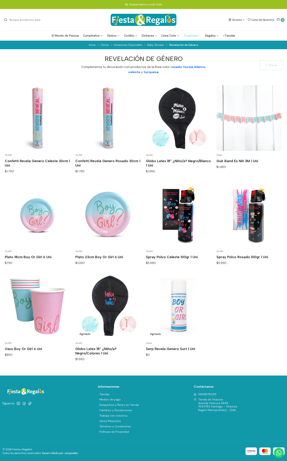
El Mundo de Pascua (65, 35)
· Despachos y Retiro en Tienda (118, 405)
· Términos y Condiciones (114, 426)
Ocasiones (192, 35)
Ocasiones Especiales (128, 45)
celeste (134, 72)
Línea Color (170, 35)
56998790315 (205, 394)
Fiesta (105, 45)
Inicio (92, 45)
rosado (176, 67)
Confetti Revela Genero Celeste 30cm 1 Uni (37, 163)
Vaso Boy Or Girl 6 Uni (23, 349)
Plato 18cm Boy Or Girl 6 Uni (28, 257)
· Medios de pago (109, 399)
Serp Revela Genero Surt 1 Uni (170, 349)
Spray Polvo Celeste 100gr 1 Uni (172, 257)
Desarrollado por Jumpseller (60, 453)
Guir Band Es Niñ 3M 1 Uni (237, 161)
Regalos (212, 35)
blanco (199, 67)
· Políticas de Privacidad (113, 432)
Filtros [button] (271, 65)
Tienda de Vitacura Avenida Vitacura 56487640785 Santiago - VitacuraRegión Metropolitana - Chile (215, 405)
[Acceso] (236, 19)
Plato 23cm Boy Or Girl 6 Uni (99, 257)
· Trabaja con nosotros (113, 415)
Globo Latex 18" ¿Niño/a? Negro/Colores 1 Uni (96, 351)
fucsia (188, 67)
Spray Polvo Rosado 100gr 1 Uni (242, 257)
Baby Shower (155, 45)
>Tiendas (229, 35)
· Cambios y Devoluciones (115, 410)
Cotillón (131, 35)
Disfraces (149, 35)
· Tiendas (104, 394)
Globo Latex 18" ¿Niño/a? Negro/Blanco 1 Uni (178, 163)
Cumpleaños (93, 35)
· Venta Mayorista (109, 421)
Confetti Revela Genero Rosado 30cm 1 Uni (107, 163)
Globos (113, 35)
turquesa (151, 72)
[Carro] (281, 20)
